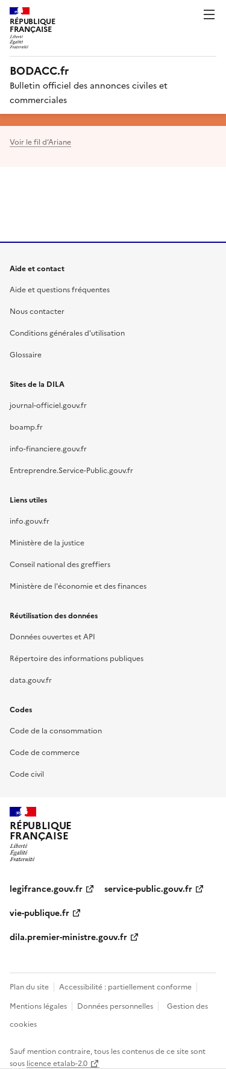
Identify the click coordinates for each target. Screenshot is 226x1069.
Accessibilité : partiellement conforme (125, 986)
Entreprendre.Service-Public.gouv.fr (71, 470)
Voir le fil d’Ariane (40, 141)
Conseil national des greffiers (60, 564)
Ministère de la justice (47, 542)
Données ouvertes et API (52, 636)
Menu (209, 14)
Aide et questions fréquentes (60, 289)
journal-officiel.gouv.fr (48, 405)
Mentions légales (38, 1005)
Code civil (27, 773)
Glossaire (26, 354)
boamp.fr (26, 426)
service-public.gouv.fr (148, 888)
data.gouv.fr (31, 679)
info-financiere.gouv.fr (48, 448)
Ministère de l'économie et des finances (78, 585)
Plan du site (29, 986)
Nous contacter (37, 311)
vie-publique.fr (39, 912)
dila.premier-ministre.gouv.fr (68, 936)
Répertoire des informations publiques (76, 658)
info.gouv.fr (29, 520)
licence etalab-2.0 (57, 1063)
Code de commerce (45, 752)
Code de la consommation (56, 730)
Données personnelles (115, 1005)
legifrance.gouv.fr (46, 888)
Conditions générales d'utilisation (67, 332)
